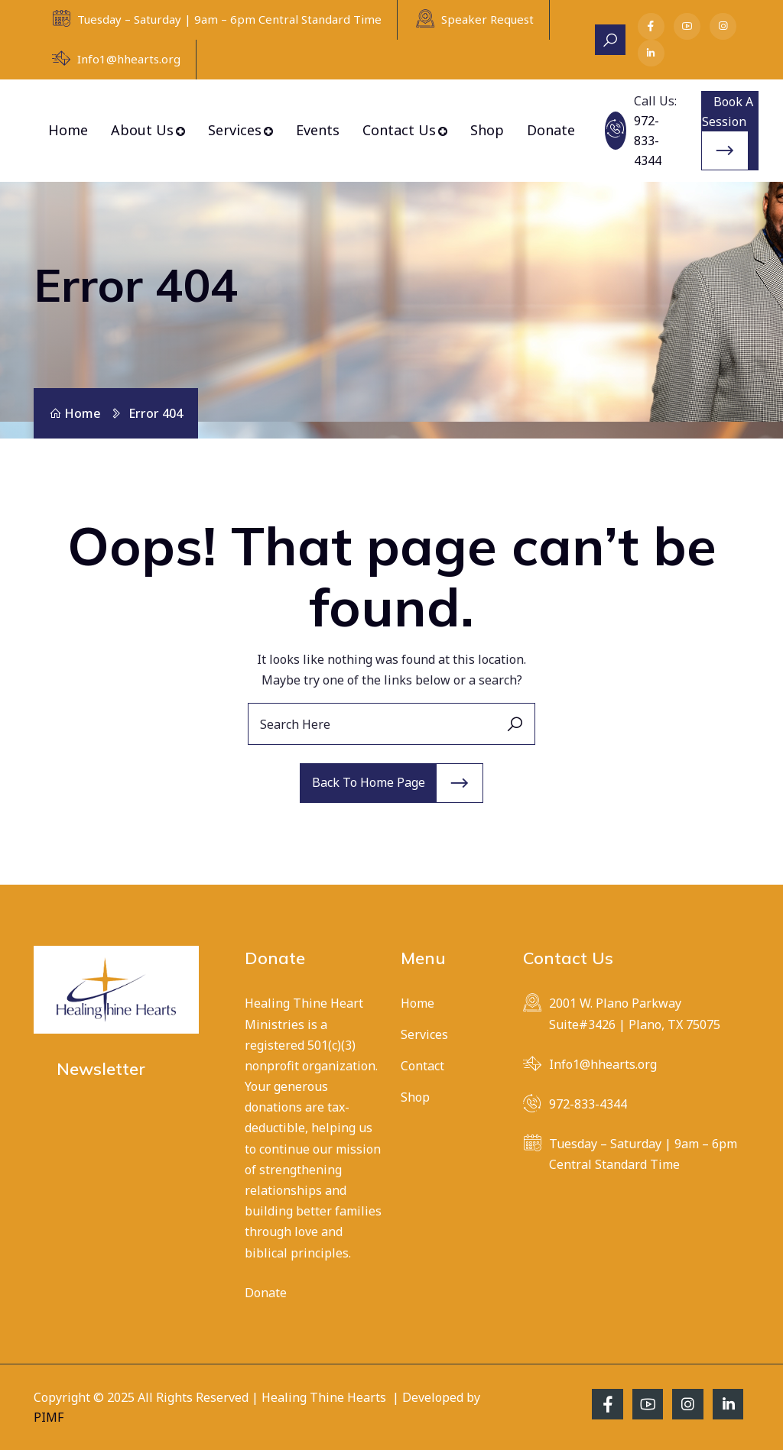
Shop (487, 130)
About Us (142, 130)
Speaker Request (487, 19)
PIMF (48, 1417)
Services (235, 130)
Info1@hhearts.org (128, 58)
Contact (422, 1065)
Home (68, 130)
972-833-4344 (647, 140)
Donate (551, 130)
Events (318, 130)
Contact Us (399, 130)
